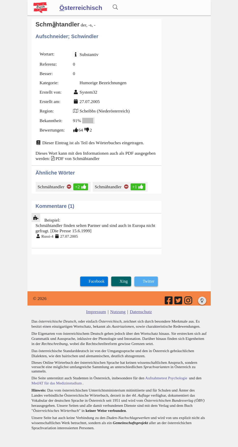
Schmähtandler (51, 186)
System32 (88, 92)
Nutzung (118, 311)
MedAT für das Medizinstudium (57, 383)
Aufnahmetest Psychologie (166, 378)
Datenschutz (141, 311)
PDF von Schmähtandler (77, 158)
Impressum (96, 311)
